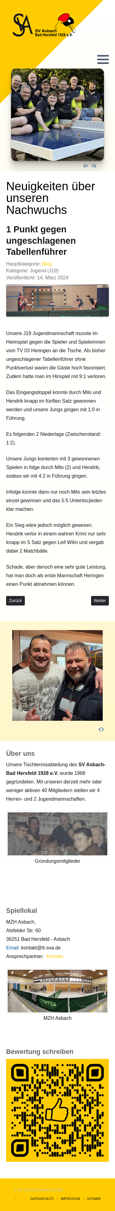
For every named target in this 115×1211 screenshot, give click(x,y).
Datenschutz (42, 1199)
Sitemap (94, 1199)
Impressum (70, 1199)
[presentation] (86, 166)
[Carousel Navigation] (57, 166)
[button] (103, 59)
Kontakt (55, 956)
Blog (47, 263)
